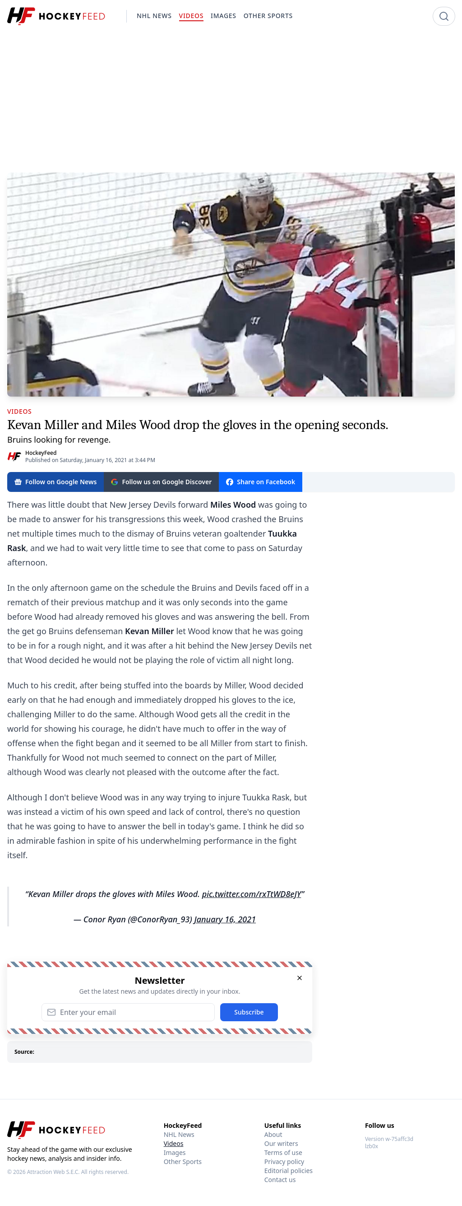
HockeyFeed (40, 453)
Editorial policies (288, 1170)
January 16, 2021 (225, 919)
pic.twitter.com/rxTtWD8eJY (251, 893)
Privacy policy (284, 1161)
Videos (174, 1143)
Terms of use (283, 1152)
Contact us (280, 1179)
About (273, 1134)
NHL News (179, 1134)
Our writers (281, 1143)
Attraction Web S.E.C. (53, 1172)
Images (175, 1152)
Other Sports (183, 1161)
